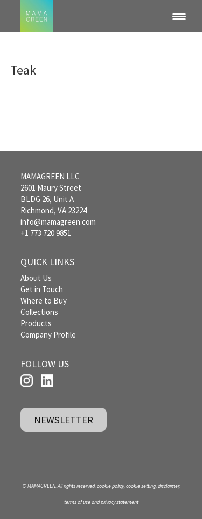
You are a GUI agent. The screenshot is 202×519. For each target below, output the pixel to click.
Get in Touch (41, 289)
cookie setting (141, 485)
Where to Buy (43, 300)
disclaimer (168, 485)
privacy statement (119, 501)
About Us (36, 278)
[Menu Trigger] (179, 16)
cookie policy (110, 485)
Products (36, 323)
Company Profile (48, 334)
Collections (39, 312)
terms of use (77, 501)
